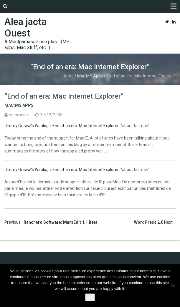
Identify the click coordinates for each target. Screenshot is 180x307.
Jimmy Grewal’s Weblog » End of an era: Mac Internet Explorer (61, 125)
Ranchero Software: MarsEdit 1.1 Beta (51, 222)
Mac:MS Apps (90, 76)
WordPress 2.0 (153, 222)
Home (68, 76)
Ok (90, 297)
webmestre (20, 114)
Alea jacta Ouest (25, 27)
